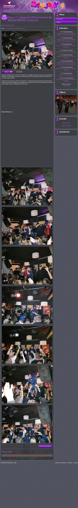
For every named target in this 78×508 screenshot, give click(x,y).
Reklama (70, 462)
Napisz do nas (66, 123)
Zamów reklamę (66, 125)
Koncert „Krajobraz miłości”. (66, 74)
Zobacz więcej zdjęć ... (45, 446)
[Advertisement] (27, 156)
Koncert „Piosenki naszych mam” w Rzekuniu (66, 57)
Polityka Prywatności (61, 462)
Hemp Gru (12, 28)
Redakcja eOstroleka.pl (7, 25)
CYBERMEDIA (4, 462)
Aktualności (60, 19)
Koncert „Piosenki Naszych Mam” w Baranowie (66, 46)
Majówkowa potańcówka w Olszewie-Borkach (66, 69)
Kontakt (62, 119)
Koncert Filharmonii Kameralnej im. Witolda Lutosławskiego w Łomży (66, 33)
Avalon (23, 28)
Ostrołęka (18, 28)
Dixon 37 (6, 28)
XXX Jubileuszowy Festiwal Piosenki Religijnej (66, 80)
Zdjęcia (59, 22)
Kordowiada (66, 85)
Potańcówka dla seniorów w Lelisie (66, 51)
